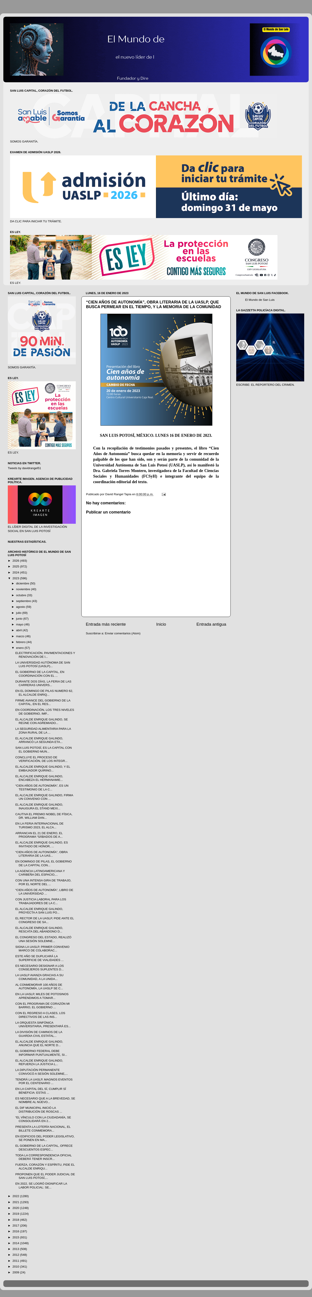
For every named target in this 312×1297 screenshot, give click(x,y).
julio (19, 612)
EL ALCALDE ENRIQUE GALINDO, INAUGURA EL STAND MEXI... (39, 806)
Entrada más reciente (106, 624)
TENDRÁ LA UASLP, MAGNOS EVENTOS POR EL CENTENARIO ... (44, 1081)
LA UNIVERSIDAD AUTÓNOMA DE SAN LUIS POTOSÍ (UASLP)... (42, 664)
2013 (16, 1249)
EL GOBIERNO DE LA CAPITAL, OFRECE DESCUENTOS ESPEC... (44, 1147)
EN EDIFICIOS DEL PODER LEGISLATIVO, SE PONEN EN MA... (45, 1138)
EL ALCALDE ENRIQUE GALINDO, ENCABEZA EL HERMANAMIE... (39, 778)
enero (20, 648)
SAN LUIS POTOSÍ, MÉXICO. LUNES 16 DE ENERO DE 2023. (156, 435)
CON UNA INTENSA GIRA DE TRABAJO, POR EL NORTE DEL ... (43, 882)
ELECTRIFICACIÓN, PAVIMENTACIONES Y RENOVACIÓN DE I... (45, 654)
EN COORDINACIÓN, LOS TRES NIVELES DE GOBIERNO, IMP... (44, 711)
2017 (16, 1225)
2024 (16, 572)
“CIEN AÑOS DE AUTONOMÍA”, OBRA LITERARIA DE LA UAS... (41, 853)
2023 (16, 578)
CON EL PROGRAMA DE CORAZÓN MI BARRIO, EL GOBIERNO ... (42, 1005)
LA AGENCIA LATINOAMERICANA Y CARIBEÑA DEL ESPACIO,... (40, 872)
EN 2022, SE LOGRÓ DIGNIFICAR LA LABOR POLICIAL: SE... (41, 1185)
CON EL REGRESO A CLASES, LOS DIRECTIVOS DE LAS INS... (40, 1014)
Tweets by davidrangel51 (24, 468)
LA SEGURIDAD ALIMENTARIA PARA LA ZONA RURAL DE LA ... (43, 730)
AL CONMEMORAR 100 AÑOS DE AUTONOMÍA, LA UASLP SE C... (39, 986)
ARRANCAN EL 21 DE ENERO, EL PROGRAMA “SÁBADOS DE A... (39, 834)
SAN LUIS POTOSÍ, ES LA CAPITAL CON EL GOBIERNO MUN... (43, 749)
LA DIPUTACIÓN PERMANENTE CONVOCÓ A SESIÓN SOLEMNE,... (41, 1071)
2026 (16, 560)
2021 (16, 1202)
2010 (16, 1266)
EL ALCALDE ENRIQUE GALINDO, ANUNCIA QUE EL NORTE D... (39, 1043)
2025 (16, 566)
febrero (21, 642)
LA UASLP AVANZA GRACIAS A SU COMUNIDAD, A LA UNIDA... (39, 976)
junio (19, 618)
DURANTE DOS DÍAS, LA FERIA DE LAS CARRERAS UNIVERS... (43, 683)
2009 (16, 1272)
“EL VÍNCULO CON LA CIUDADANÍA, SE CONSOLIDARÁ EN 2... (43, 1119)
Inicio (161, 624)
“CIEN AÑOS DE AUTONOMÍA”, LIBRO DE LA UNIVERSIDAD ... (44, 891)
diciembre (23, 583)
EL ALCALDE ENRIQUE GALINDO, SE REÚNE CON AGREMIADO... (41, 721)
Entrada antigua (211, 624)
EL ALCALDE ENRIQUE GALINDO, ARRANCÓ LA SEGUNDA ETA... (39, 740)
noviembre (23, 589)
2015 (16, 1237)
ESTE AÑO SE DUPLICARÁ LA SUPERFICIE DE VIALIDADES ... (39, 958)
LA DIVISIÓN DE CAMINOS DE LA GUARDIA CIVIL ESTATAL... (38, 1033)
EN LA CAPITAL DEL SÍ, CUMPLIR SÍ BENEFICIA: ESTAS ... (40, 1090)
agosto (21, 606)
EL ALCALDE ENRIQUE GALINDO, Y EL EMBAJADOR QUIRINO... (42, 768)
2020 (16, 1208)
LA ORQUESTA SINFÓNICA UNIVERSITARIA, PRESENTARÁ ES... (43, 1024)
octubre (21, 595)
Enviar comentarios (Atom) (123, 633)
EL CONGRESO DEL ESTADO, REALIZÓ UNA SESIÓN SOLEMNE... (43, 939)
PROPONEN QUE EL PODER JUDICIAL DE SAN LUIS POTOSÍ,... (45, 1176)
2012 (16, 1254)
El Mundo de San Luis (260, 299)
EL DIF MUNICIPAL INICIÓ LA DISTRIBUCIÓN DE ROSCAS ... (38, 1109)
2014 (16, 1243)
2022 (16, 1196)
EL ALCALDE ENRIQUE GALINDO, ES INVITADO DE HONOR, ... (41, 844)
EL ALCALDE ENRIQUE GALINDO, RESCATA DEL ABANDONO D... (39, 929)
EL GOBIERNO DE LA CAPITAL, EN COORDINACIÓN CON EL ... (39, 673)
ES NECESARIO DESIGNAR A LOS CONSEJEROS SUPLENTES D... (39, 967)
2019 (16, 1213)
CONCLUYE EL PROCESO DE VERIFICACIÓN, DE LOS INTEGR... (41, 759)
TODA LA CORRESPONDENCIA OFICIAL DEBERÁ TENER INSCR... (43, 1157)
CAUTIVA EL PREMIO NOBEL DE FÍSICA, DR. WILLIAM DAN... (43, 815)
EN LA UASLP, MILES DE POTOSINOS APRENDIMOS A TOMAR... (42, 995)
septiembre (24, 601)
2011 (16, 1260)
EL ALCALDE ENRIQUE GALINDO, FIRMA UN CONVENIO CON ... (44, 797)
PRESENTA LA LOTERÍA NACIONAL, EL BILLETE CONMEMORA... (43, 1128)
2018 (16, 1219)
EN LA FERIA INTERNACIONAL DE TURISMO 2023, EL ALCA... (39, 825)
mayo (20, 624)
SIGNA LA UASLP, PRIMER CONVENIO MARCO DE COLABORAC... (42, 948)
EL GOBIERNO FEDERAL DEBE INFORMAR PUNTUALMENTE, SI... (41, 1052)
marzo (20, 636)
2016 (16, 1231)
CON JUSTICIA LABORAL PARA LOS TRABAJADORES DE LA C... (40, 901)
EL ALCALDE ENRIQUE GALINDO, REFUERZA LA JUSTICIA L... (39, 1062)
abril (19, 630)
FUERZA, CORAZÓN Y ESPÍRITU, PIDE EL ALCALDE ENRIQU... (45, 1166)
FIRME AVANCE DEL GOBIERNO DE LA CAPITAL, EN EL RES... (42, 702)
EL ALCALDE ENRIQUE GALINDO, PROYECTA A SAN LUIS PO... (39, 910)
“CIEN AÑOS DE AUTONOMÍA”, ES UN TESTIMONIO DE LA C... (41, 787)
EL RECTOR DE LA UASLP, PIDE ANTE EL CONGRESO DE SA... (44, 920)
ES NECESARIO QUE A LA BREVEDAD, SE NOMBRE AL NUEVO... (45, 1100)
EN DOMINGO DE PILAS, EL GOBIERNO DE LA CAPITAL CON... (43, 863)
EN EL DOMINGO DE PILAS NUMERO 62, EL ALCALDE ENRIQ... (44, 692)
